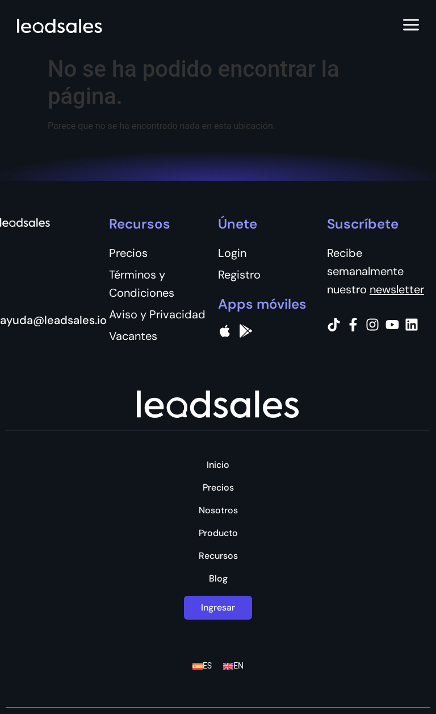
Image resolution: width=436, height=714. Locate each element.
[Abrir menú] (411, 26)
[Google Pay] (246, 331)
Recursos (218, 556)
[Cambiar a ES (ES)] (202, 665)
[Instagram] (372, 324)
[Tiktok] (334, 324)
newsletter (397, 289)
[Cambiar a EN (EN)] (233, 665)
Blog (218, 578)
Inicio (218, 465)
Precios (218, 487)
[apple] (225, 331)
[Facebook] (353, 324)
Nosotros (218, 510)
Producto (218, 533)
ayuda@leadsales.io (53, 320)
